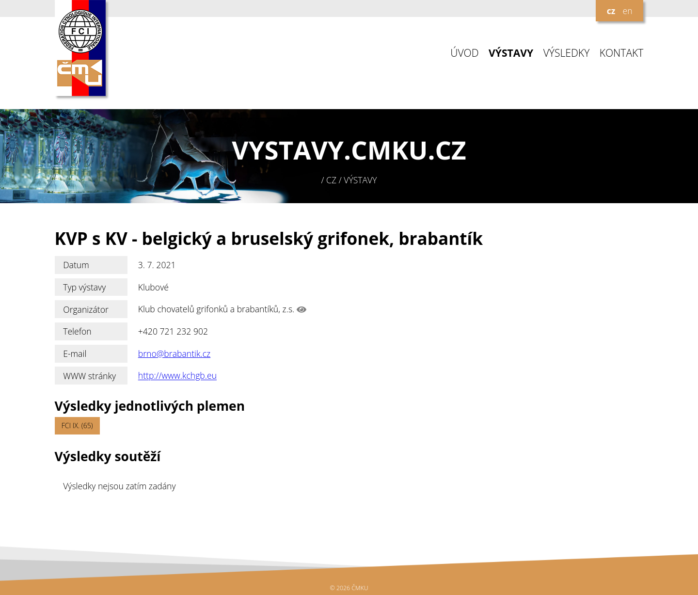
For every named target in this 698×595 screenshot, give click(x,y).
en (627, 10)
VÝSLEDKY (566, 53)
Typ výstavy (84, 287)
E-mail (74, 353)
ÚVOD (464, 53)
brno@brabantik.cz (174, 353)
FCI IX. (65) (77, 425)
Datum (76, 265)
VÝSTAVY (511, 53)
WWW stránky (89, 376)
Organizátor (86, 309)
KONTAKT (622, 53)
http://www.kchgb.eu (177, 376)
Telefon (77, 331)
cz (611, 10)
